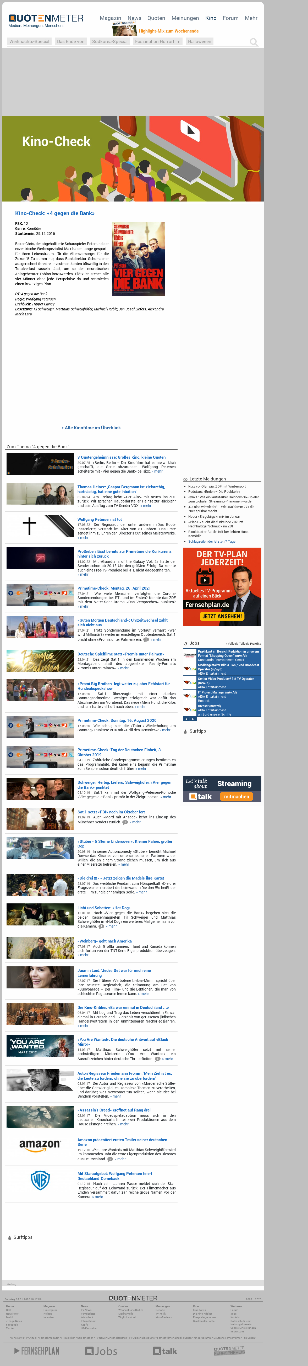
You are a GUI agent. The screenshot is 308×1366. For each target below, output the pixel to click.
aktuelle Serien (183, 1337)
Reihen (47, 1313)
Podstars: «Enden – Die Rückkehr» (214, 491)
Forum (231, 18)
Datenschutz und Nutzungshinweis (240, 1322)
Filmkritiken (68, 1337)
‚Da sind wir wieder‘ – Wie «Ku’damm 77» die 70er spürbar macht (221, 508)
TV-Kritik (161, 1313)
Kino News (17, 1337)
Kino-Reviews (164, 1317)
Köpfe (84, 1324)
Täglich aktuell (127, 1317)
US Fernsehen (85, 1337)
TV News (100, 1337)
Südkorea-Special (110, 41)
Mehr (251, 18)
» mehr (157, 471)
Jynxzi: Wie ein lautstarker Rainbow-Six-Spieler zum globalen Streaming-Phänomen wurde (223, 499)
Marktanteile (125, 1313)
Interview (48, 1317)
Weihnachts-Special (29, 41)
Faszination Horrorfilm (157, 41)
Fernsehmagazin (49, 1337)
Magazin (110, 18)
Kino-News (199, 1310)
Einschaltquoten (117, 1337)
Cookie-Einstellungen (243, 1328)
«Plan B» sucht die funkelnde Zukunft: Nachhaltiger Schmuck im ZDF (216, 524)
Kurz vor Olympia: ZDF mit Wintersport (217, 486)
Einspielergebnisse (204, 1317)
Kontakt (235, 1317)
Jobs (233, 1313)
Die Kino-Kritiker (202, 1313)
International (88, 1321)
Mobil (9, 1317)
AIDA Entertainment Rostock (210, 696)
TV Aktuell (31, 1337)
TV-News (86, 1310)
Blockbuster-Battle (203, 1321)
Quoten (156, 18)
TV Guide (134, 1337)
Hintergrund (50, 1310)
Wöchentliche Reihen (131, 1310)
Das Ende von (71, 41)
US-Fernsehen (89, 1328)
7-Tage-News (14, 1321)
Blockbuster (148, 1337)
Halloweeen (199, 41)
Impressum (237, 1331)
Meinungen (185, 18)
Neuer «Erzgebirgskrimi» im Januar (214, 516)
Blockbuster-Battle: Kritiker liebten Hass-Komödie (219, 533)
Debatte (160, 1310)
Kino (211, 18)
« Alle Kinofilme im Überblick (91, 428)
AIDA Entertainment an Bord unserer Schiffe (221, 668)
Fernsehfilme (165, 1337)
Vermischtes (88, 1313)
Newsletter (12, 1313)
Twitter (10, 1328)
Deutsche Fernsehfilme (226, 1337)
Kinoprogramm (203, 1337)
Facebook (12, 1324)
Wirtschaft (87, 1317)
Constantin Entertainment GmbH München (221, 655)
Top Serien (248, 1337)
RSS (8, 1310)
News (134, 18)
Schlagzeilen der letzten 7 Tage (211, 541)
